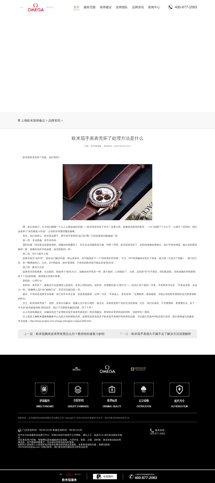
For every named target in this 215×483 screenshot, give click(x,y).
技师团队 (122, 7)
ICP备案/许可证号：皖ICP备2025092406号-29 (107, 418)
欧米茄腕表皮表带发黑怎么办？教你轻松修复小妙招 (70, 333)
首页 (76, 7)
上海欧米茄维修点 (33, 120)
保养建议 (106, 7)
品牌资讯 (138, 7)
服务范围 (90, 7)
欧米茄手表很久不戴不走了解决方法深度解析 (161, 333)
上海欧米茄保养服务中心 (45, 316)
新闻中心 (154, 7)
